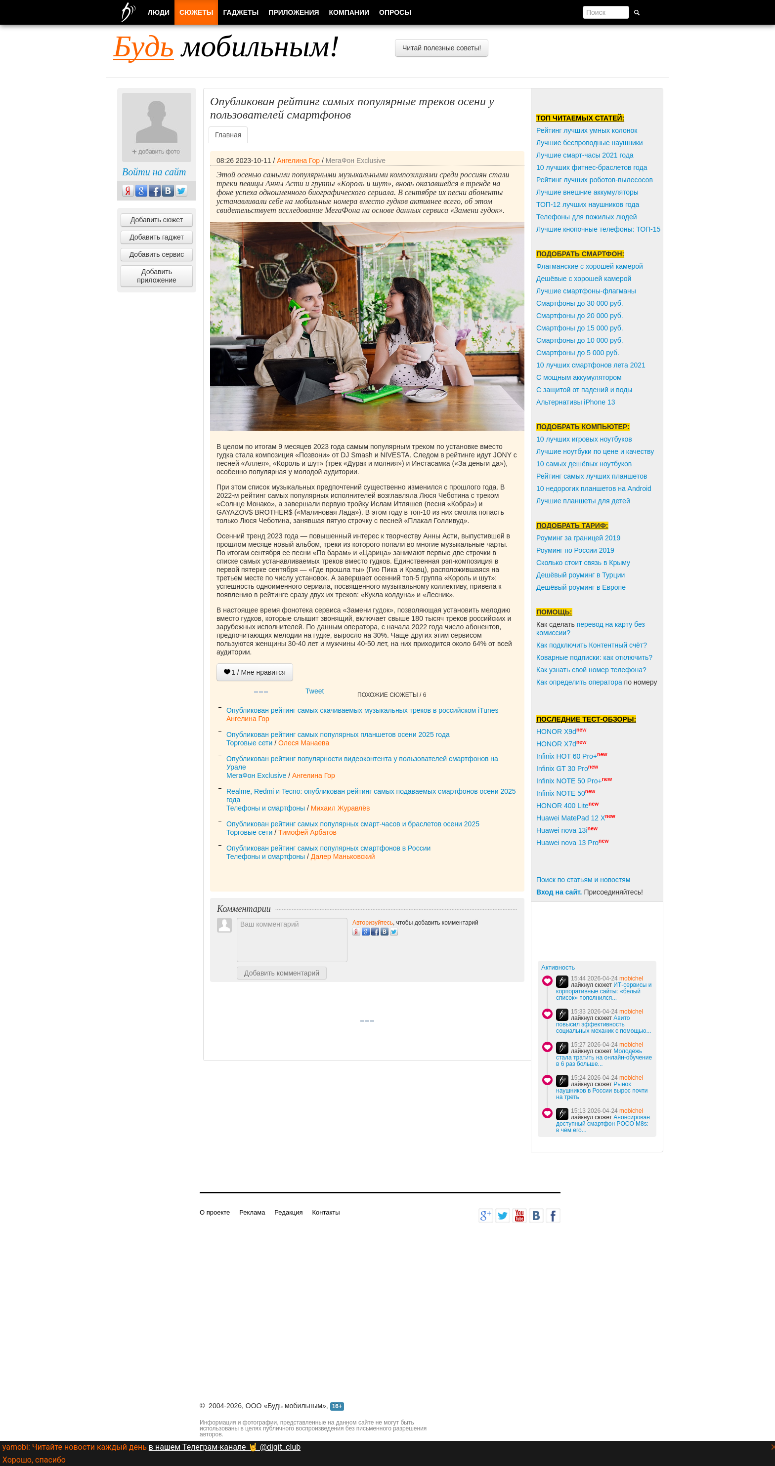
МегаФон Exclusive (356, 160)
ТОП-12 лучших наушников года (587, 204)
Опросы (395, 12)
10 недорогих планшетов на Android (593, 488)
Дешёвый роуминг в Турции (580, 575)
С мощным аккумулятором (579, 377)
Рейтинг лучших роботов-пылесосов (594, 180)
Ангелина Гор (298, 160)
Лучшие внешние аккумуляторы (587, 192)
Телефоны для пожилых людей (586, 217)
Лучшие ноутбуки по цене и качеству (595, 451)
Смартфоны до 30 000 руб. (579, 303)
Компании (349, 12)
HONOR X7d (556, 744)
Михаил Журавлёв (340, 808)
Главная (228, 135)
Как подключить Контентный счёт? (591, 645)
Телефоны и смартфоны (265, 808)
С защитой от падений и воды (584, 390)
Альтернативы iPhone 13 (575, 402)
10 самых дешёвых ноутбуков (584, 464)
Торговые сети (249, 743)
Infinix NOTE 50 (560, 793)
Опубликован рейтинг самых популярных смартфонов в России (328, 848)
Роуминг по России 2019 (575, 550)
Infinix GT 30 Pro (562, 769)
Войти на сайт (154, 171)
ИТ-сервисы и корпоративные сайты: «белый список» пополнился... (603, 991)
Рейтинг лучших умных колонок (586, 130)
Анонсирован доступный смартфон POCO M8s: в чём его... (603, 1124)
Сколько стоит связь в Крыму (583, 563)
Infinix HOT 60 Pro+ (566, 756)
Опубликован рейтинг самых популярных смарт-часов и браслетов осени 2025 (352, 824)
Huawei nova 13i (562, 830)
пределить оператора (587, 682)
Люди (159, 12)
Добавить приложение (156, 276)
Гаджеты (240, 12)
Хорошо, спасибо (34, 1460)
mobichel (631, 978)
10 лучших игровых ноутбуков (584, 439)
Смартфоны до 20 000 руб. (579, 316)
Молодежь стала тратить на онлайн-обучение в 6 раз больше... (604, 1057)
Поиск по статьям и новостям (583, 880)
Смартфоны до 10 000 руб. (579, 340)
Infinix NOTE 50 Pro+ (569, 781)
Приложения (293, 12)
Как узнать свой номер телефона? (591, 670)
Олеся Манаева (303, 743)
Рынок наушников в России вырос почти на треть (602, 1090)
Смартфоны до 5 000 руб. (577, 353)
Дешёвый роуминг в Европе (581, 587)
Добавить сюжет (156, 220)
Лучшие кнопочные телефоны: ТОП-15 (598, 229)
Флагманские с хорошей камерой (589, 266)
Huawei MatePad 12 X (570, 818)
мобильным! (226, 46)
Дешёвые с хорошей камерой (583, 279)
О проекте (215, 1212)
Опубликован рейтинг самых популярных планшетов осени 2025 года (338, 734)
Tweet (314, 691)
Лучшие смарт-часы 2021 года (585, 155)
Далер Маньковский (343, 856)
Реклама (252, 1212)
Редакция (288, 1212)
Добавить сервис (156, 254)
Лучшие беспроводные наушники (589, 143)
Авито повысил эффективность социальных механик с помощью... (603, 1024)
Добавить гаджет (156, 237)
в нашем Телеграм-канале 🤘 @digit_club (225, 1447)
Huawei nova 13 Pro (567, 843)
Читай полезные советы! (441, 48)
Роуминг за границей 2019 (578, 538)
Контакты (326, 1212)
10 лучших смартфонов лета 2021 (591, 365)
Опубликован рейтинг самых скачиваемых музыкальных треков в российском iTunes (362, 710)
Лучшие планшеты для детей (583, 501)
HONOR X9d (556, 731)
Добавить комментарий (281, 973)
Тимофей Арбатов (307, 832)
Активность (558, 967)
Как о (544, 682)
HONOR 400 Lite (562, 806)
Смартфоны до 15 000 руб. (579, 328)
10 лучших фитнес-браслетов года (591, 167)
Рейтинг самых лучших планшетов (591, 476)
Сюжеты (196, 12)
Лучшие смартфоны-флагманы (586, 291)
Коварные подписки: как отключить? (594, 657)
